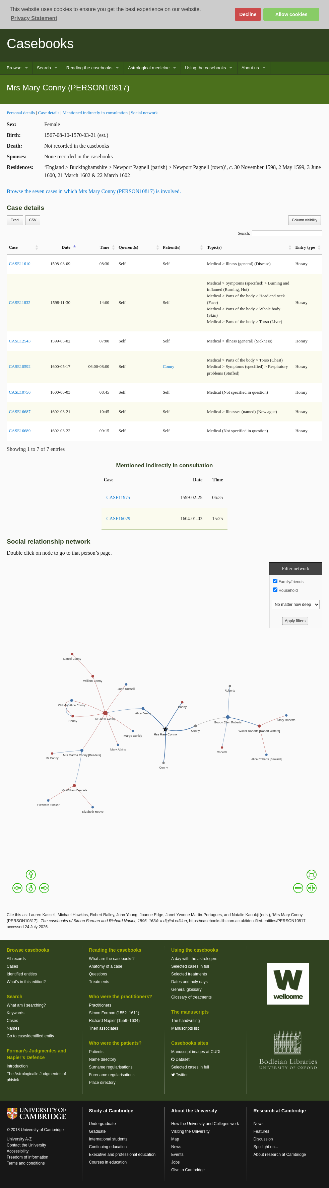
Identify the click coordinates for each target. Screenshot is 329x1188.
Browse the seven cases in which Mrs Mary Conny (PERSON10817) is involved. (94, 191)
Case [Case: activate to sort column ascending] (13, 247)
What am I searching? (26, 1005)
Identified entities (22, 974)
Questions (98, 974)
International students (108, 1139)
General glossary (186, 989)
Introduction (17, 1066)
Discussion (263, 1139)
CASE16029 (118, 518)
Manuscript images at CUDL (196, 1051)
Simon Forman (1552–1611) (114, 1013)
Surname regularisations (111, 1067)
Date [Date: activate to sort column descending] (66, 247)
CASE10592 (19, 366)
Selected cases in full (190, 966)
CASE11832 (19, 302)
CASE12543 (19, 341)
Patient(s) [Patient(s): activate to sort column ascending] (172, 247)
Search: (280, 233)
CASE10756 (19, 392)
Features (261, 1131)
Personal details (21, 112)
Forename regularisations (112, 1075)
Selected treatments (189, 974)
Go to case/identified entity (30, 1036)
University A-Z (19, 1139)
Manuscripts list (185, 1028)
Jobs (175, 1162)
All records (16, 958)
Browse (14, 67)
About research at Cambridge (280, 1154)
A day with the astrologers (194, 958)
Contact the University (26, 1145)
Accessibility (17, 1151)
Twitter (179, 1075)
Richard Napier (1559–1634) (114, 1020)
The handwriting (185, 1020)
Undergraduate (102, 1123)
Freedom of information (27, 1157)
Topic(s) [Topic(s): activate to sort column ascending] (214, 247)
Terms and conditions (26, 1163)
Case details (48, 112)
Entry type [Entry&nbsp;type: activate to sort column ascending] (305, 247)
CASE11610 (19, 263)
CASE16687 (19, 411)
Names (13, 1028)
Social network (144, 112)
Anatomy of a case (105, 966)
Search (44, 67)
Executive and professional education (122, 1154)
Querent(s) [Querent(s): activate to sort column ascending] (128, 247)
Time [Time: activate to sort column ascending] (104, 247)
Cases (12, 966)
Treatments (99, 981)
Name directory (102, 1059)
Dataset (180, 1059)
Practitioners (100, 1005)
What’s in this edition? (26, 981)
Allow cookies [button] (291, 14)
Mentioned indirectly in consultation (95, 112)
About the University (194, 1110)
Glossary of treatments (191, 997)
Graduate (97, 1131)
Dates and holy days (189, 981)
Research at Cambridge (280, 1110)
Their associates (103, 1028)
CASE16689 (19, 430)
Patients (96, 1051)
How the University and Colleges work (205, 1123)
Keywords (15, 1013)
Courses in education (108, 1162)
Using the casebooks (205, 67)
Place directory (102, 1082)
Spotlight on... (266, 1146)
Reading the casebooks (89, 67)
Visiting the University (190, 1131)
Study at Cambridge (111, 1110)
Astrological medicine (149, 67)
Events (177, 1154)
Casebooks (40, 43)
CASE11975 (118, 497)
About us (250, 67)
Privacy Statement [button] (34, 18)
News (176, 1146)
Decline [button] (247, 14)
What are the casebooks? (112, 958)
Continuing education (108, 1146)
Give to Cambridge (188, 1170)
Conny (168, 366)
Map (175, 1139)
